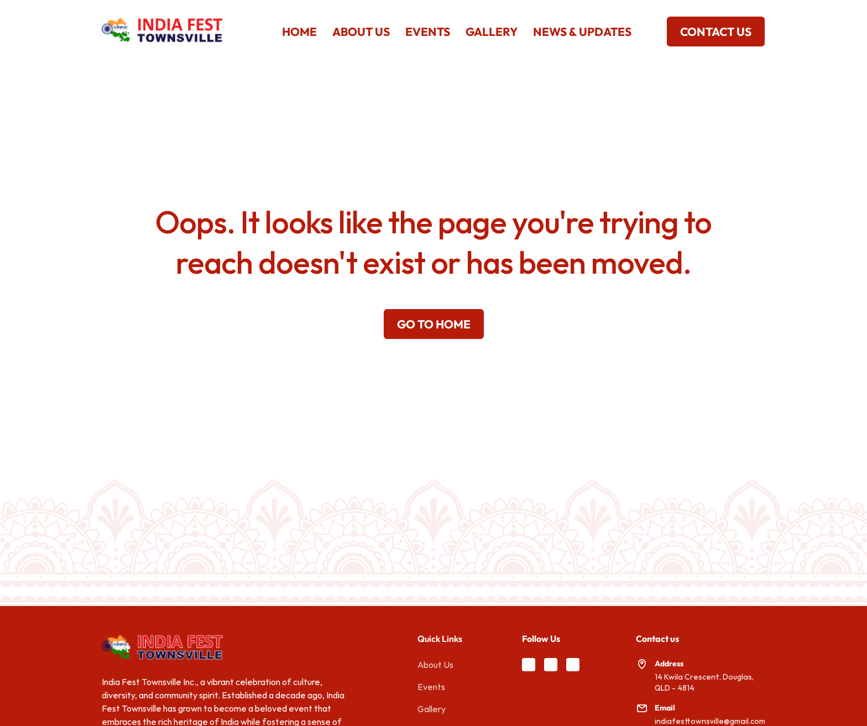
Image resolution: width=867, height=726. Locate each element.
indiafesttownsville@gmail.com (710, 721)
